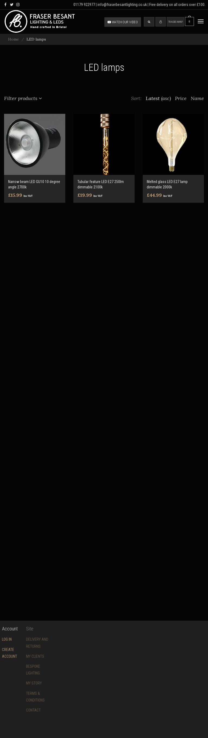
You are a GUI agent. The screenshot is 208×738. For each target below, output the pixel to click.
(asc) (166, 98)
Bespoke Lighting (22, 669)
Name (197, 98)
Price (181, 98)
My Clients (24, 656)
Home (13, 39)
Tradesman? (175, 21)
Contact (22, 710)
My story (23, 683)
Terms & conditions (24, 696)
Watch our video (123, 22)
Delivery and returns (26, 642)
